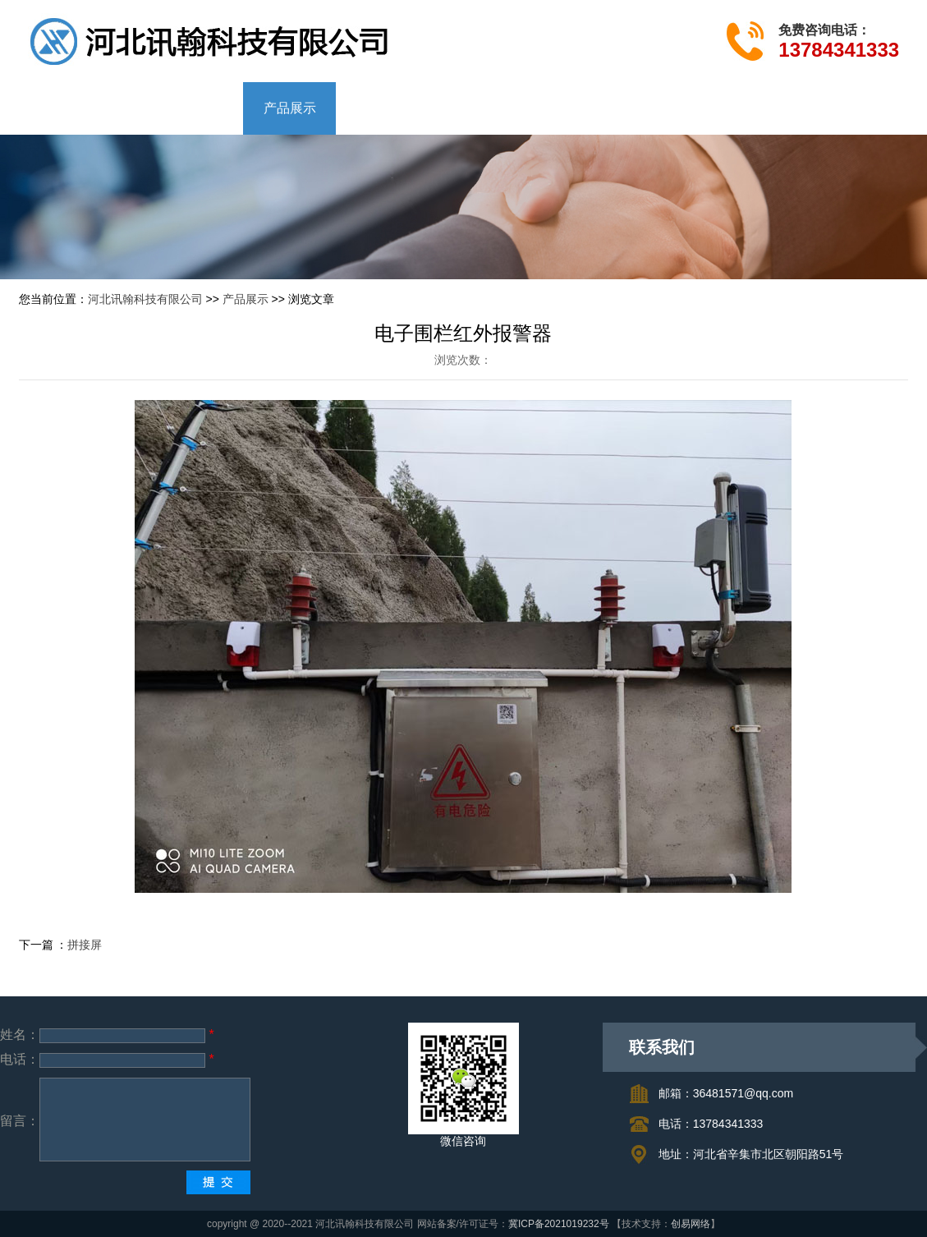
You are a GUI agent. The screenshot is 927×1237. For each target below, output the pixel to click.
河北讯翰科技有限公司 (145, 299)
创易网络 (690, 1224)
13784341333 (838, 50)
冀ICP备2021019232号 (558, 1224)
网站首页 (58, 108)
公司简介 (174, 108)
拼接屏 (84, 944)
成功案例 (405, 108)
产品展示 (290, 108)
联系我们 (521, 108)
